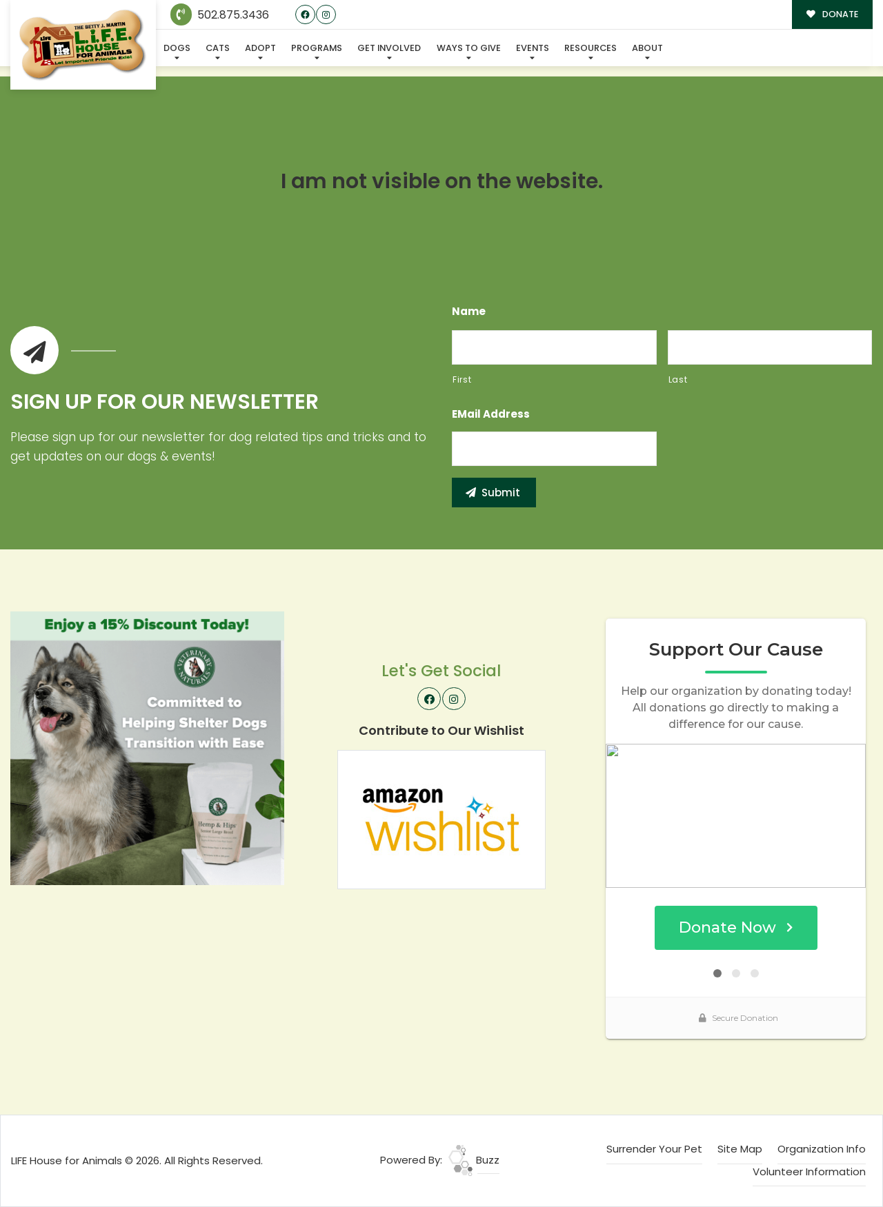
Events (532, 47)
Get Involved (389, 47)
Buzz (473, 1160)
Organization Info (821, 1149)
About (647, 47)
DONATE (832, 14)
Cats (218, 47)
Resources (590, 47)
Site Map (739, 1149)
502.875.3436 (219, 15)
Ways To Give (469, 47)
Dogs (176, 47)
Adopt (260, 47)
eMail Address (491, 414)
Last (678, 379)
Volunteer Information (809, 1171)
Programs (316, 47)
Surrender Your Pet (654, 1149)
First (462, 379)
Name (469, 311)
